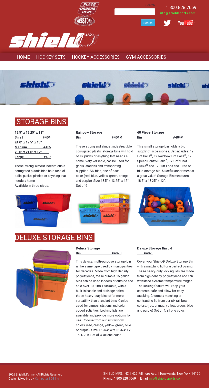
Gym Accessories (146, 57)
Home (23, 57)
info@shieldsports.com (177, 13)
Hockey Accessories (96, 57)
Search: (150, 5)
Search (147, 23)
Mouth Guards (34, 65)
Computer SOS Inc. (47, 378)
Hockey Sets (51, 57)
